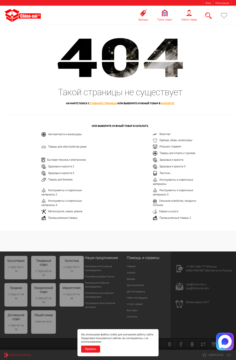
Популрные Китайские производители (97, 284)
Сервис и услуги (165, 211)
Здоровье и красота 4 (57, 173)
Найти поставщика (137, 297)
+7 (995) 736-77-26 (16, 269)
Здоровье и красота (168, 160)
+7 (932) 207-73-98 (71, 296)
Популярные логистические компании (100, 305)
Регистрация (222, 3)
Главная (131, 266)
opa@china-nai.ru (196, 284)
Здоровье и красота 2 (57, 166)
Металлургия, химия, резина (61, 211)
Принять (90, 349)
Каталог (131, 272)
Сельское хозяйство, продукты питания (174, 203)
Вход (208, 3)
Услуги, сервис (135, 304)
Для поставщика (136, 291)
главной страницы (103, 103)
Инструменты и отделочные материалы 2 (61, 192)
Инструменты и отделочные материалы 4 (61, 203)
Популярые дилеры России (99, 276)
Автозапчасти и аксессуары (61, 134)
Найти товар (189, 19)
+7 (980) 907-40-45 (43, 300)
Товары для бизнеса (57, 180)
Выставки (132, 310)
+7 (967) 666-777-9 (197, 266)
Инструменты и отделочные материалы (173, 181)
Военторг (162, 134)
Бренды (143, 19)
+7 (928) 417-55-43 (16, 296)
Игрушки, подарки (167, 147)
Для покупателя (135, 285)
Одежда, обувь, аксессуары (172, 140)
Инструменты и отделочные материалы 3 (173, 192)
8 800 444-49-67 (43, 321)
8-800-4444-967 (195, 270)
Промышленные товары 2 (172, 218)
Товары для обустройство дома (63, 147)
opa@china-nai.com (197, 288)
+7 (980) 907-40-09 (16, 327)
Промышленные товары (59, 218)
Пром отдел (164, 19)
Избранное (217, 355)
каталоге (167, 103)
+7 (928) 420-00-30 (43, 273)
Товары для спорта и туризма (174, 153)
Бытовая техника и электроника (63, 160)
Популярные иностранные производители (99, 295)
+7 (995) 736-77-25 (71, 269)
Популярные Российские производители (98, 268)
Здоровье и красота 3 (169, 166)
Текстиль (161, 173)
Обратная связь (17, 355)
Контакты (132, 316)
